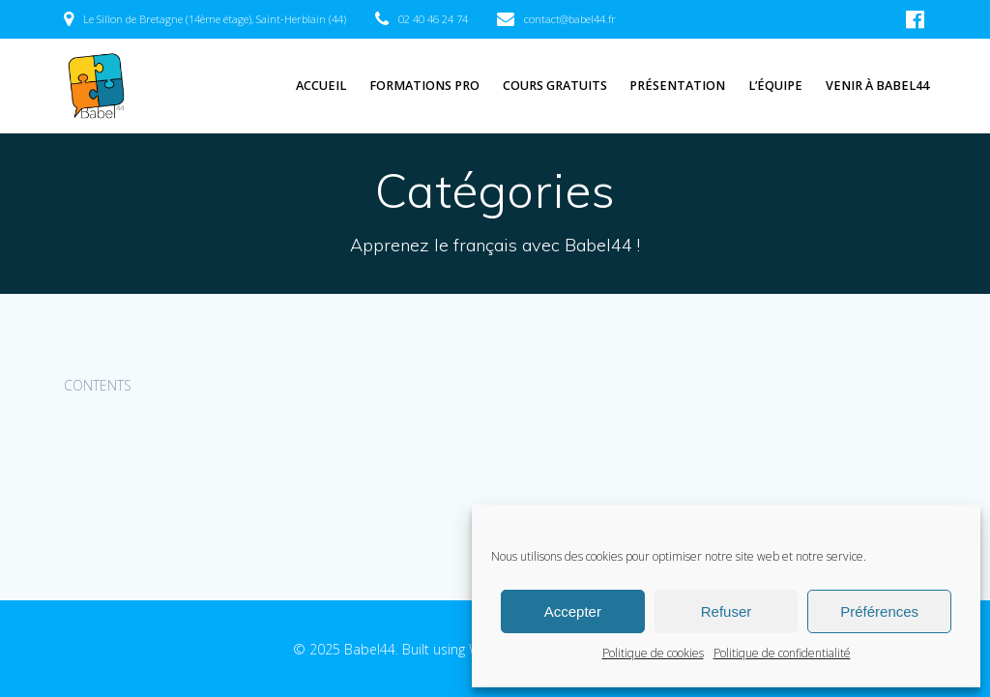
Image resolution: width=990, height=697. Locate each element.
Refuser (726, 611)
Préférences (879, 611)
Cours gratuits (555, 85)
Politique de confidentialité (782, 653)
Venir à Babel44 (877, 85)
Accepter (572, 611)
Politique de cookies (653, 653)
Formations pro (424, 85)
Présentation (677, 85)
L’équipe (775, 85)
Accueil (321, 85)
